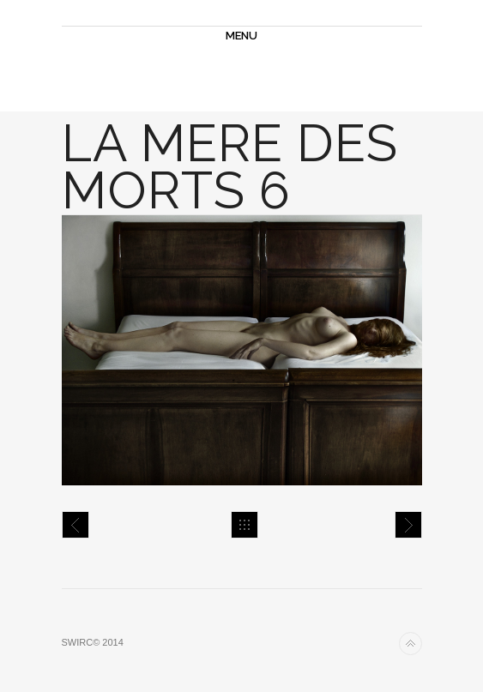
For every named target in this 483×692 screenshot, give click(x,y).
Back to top (410, 643)
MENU (241, 35)
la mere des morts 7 (408, 525)
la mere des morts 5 (75, 525)
